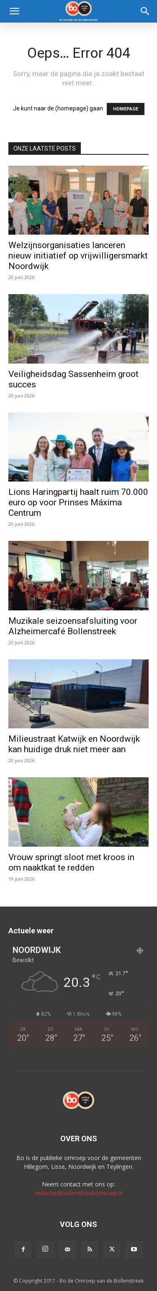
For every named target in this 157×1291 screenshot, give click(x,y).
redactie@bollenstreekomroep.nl (79, 1193)
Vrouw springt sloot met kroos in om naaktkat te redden (71, 862)
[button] (14, 11)
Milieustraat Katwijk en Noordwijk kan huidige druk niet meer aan (74, 744)
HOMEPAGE (125, 109)
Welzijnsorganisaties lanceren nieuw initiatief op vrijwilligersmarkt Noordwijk (78, 255)
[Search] (145, 11)
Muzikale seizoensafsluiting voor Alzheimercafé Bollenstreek (72, 626)
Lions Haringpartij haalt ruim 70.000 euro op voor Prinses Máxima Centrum (78, 502)
